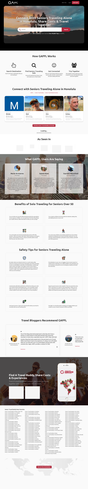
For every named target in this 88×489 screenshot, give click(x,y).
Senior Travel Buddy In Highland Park (33, 440)
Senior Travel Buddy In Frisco (71, 433)
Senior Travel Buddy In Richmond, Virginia (54, 437)
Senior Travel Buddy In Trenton (11, 427)
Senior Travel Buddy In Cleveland (72, 413)
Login (69, 2)
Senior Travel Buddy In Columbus (32, 411)
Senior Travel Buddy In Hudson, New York (13, 411)
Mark (27, 114)
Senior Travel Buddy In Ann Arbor (72, 411)
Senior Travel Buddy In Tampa (11, 449)
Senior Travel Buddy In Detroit (71, 417)
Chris (47, 114)
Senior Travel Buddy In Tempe (71, 426)
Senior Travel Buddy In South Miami (32, 426)
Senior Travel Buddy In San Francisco (12, 428)
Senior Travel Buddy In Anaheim (31, 449)
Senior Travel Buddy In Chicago (11, 414)
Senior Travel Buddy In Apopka (51, 450)
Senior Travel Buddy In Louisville (72, 427)
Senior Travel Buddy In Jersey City (12, 424)
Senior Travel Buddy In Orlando (31, 413)
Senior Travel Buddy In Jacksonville (32, 428)
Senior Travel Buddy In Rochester (72, 418)
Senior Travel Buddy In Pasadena (72, 424)
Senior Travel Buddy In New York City (12, 426)
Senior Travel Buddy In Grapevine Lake (73, 441)
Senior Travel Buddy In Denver (11, 423)
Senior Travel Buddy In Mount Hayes (32, 436)
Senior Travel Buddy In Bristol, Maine (73, 443)
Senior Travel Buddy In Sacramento (32, 423)
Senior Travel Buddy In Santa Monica (73, 440)
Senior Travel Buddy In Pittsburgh (32, 433)
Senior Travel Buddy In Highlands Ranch (53, 421)
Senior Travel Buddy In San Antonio (32, 417)
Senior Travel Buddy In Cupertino (32, 427)
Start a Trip (64, 2)
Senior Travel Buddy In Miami (51, 433)
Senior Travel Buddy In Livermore (32, 424)
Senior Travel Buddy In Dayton (71, 439)
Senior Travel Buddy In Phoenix (11, 437)
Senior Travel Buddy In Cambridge (52, 427)
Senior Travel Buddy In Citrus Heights (53, 423)
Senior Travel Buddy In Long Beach (72, 423)
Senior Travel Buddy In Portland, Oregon (13, 444)
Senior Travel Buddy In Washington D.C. (13, 415)
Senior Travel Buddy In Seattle (11, 417)
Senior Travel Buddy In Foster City (72, 437)
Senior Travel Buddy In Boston (11, 436)
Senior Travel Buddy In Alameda (52, 411)
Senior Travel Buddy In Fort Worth (72, 430)
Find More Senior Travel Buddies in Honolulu (44, 125)
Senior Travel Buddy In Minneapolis (52, 414)
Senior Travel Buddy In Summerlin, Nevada (74, 434)
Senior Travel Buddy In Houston (11, 441)
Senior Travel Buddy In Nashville (32, 446)
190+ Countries (36, 33)
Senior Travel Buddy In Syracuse (72, 436)
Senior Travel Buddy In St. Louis (31, 431)
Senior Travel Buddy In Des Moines (52, 415)
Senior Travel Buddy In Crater (71, 431)
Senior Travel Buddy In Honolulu (32, 439)
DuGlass (68, 114)
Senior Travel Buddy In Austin (11, 434)
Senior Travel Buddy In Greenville (52, 441)
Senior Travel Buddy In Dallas (11, 433)
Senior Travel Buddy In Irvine (31, 437)
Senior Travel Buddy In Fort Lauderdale (33, 444)
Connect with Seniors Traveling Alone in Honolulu (44, 89)
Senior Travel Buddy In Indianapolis (12, 450)
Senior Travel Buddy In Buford (51, 413)
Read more (23, 349)
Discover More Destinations (44, 467)
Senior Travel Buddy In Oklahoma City (73, 446)
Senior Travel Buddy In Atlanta (11, 421)
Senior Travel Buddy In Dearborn (72, 415)
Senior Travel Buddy (39, 92)
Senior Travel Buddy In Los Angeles (12, 413)
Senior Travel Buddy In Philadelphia (32, 418)
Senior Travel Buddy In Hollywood (32, 447)
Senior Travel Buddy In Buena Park (52, 417)
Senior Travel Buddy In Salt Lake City (53, 420)
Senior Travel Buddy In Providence (32, 434)
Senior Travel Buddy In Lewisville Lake (53, 439)
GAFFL (31, 92)
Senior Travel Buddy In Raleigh (51, 428)
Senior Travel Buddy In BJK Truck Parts (73, 428)
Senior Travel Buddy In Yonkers (11, 452)
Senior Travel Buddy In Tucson (71, 414)
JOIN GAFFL (75, 2)
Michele (8, 114)
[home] (13, 2)
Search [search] (66, 29)
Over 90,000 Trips (54, 33)
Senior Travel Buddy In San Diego (12, 443)
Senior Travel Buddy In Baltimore (32, 430)
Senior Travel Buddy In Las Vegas (52, 418)
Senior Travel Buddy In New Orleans (52, 440)
